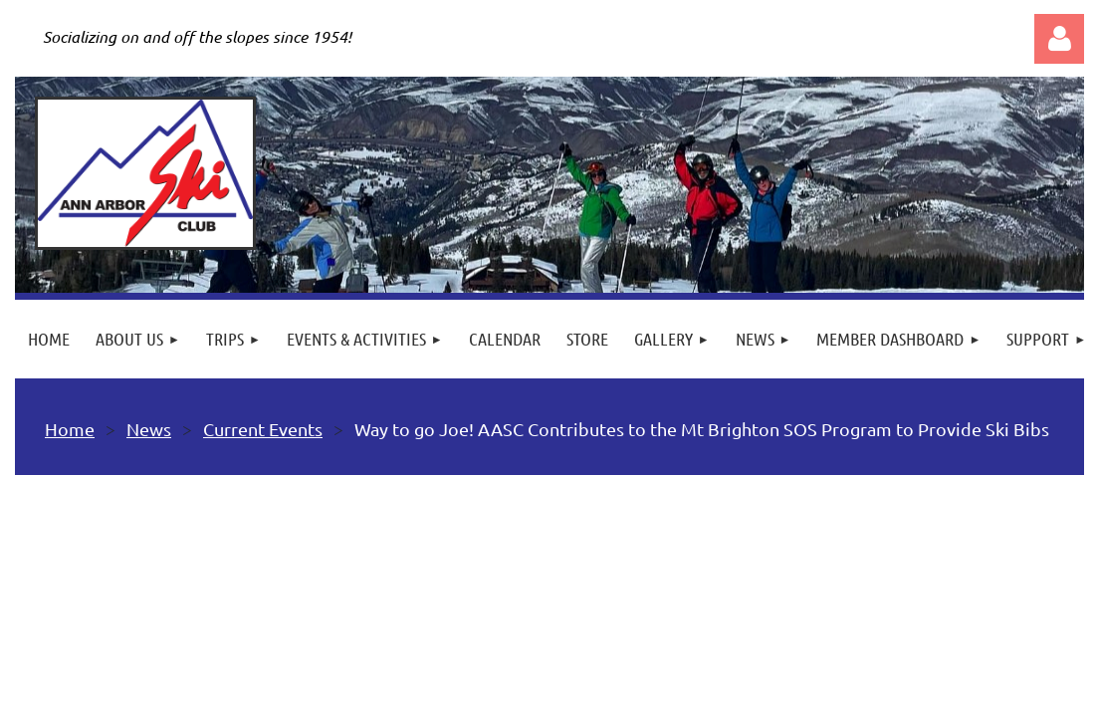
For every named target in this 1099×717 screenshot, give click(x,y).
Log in (1059, 39)
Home (70, 428)
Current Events (263, 428)
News (148, 428)
